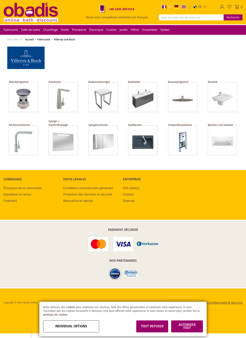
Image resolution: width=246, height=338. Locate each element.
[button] (200, 6)
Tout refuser (152, 326)
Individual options (71, 326)
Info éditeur (131, 188)
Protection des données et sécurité (87, 194)
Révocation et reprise (78, 201)
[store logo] (31, 12)
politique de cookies (55, 315)
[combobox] (191, 17)
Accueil (29, 40)
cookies (70, 307)
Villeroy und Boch (64, 40)
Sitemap (129, 201)
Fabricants (44, 40)
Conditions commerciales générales (88, 188)
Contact (128, 194)
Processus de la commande (23, 188)
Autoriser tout (187, 326)
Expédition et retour (18, 194)
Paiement (10, 201)
